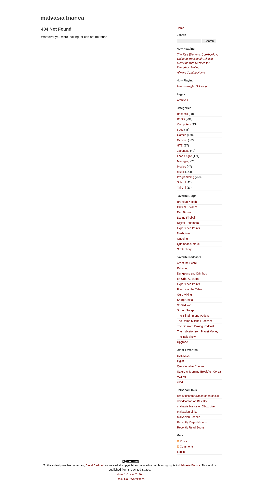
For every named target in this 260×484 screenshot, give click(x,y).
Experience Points (188, 228)
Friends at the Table (189, 289)
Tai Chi (181, 187)
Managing (183, 161)
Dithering (182, 268)
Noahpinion (184, 233)
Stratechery (184, 249)
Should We (184, 305)
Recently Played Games (192, 422)
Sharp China (185, 299)
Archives (182, 100)
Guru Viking (184, 294)
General (182, 140)
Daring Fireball (186, 217)
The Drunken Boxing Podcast (195, 326)
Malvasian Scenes (188, 417)
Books (181, 119)
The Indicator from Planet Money (197, 331)
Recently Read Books (191, 427)
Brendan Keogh (187, 201)
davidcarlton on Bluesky (192, 401)
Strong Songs (185, 310)
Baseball (182, 113)
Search (181, 34)
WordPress (137, 479)
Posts (182, 441)
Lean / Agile (184, 156)
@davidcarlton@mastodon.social (198, 395)
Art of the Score (187, 263)
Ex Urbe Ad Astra (188, 278)
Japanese (183, 150)
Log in (181, 451)
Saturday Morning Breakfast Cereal (199, 371)
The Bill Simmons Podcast (193, 315)
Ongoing (182, 238)
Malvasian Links (187, 411)
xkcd (180, 382)
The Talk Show (186, 336)
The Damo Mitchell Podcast (194, 321)
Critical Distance (187, 207)
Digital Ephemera (188, 222)
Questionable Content (191, 366)
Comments (185, 446)
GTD (180, 145)
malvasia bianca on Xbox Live (196, 406)
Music (181, 171)
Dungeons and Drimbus (192, 273)
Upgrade (182, 342)
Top (141, 474)
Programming (185, 177)
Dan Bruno (184, 212)
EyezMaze (183, 355)
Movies (181, 166)
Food (180, 129)
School (181, 182)
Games (181, 135)
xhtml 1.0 (122, 474)
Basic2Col (122, 479)
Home (180, 28)
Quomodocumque (188, 244)
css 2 (133, 474)
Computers (184, 124)
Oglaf (180, 361)
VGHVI (181, 376)
